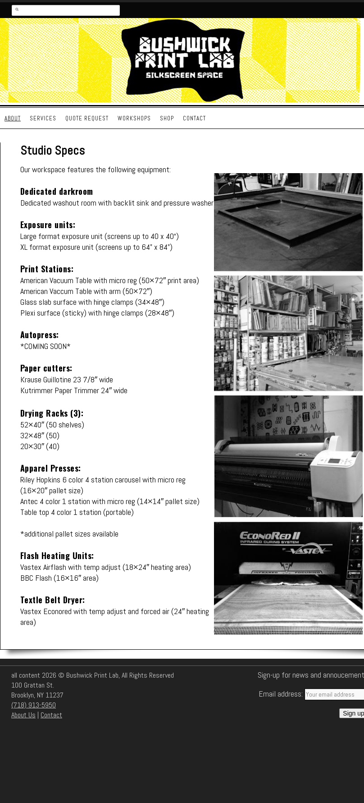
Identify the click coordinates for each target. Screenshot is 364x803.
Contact (194, 118)
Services (43, 118)
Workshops (134, 118)
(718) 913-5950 (33, 705)
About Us (23, 715)
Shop (167, 118)
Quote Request (87, 118)
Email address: (282, 693)
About (13, 118)
